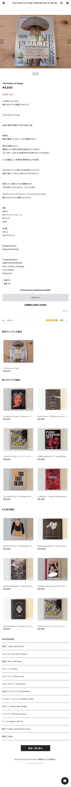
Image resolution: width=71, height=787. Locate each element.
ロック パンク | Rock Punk (13, 676)
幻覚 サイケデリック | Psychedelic (16, 691)
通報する (66, 311)
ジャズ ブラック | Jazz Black (13, 684)
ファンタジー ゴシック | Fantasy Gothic (18, 699)
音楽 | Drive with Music (12, 661)
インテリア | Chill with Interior (14, 714)
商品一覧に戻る (35, 748)
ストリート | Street (9, 669)
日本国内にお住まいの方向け (35, 305)
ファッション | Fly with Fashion (14, 654)
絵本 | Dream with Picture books (16, 729)
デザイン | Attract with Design (14, 706)
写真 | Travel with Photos (13, 646)
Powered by (35, 763)
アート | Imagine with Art (12, 721)
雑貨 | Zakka (7, 736)
